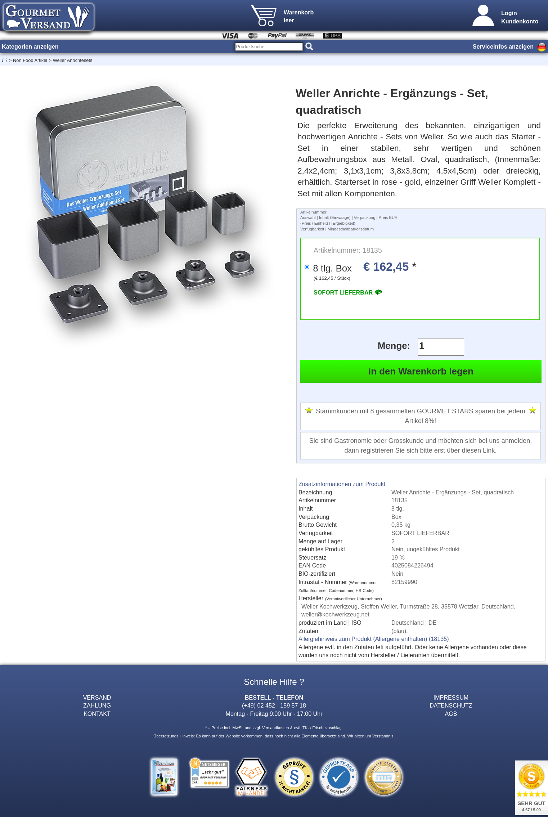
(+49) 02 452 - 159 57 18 (274, 705)
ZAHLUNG (97, 705)
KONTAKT (97, 713)
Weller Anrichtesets (73, 60)
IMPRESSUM (451, 697)
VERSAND (97, 697)
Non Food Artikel (30, 60)
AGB (451, 713)
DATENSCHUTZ (451, 705)
